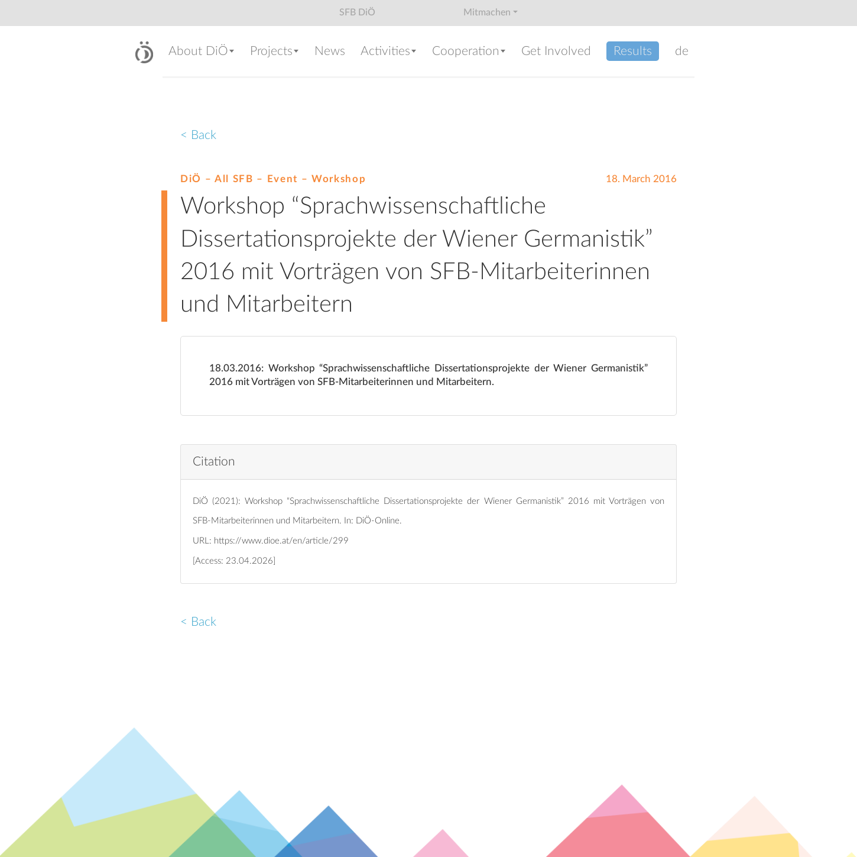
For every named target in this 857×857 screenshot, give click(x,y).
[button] (203, 52)
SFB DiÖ (357, 12)
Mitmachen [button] (487, 12)
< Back (198, 135)
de (682, 51)
